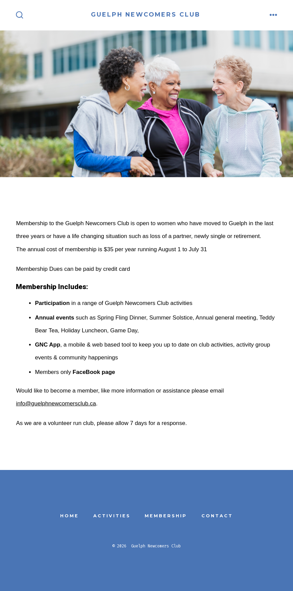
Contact (217, 515)
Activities (111, 515)
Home (69, 515)
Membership (166, 515)
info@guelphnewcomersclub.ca (56, 403)
